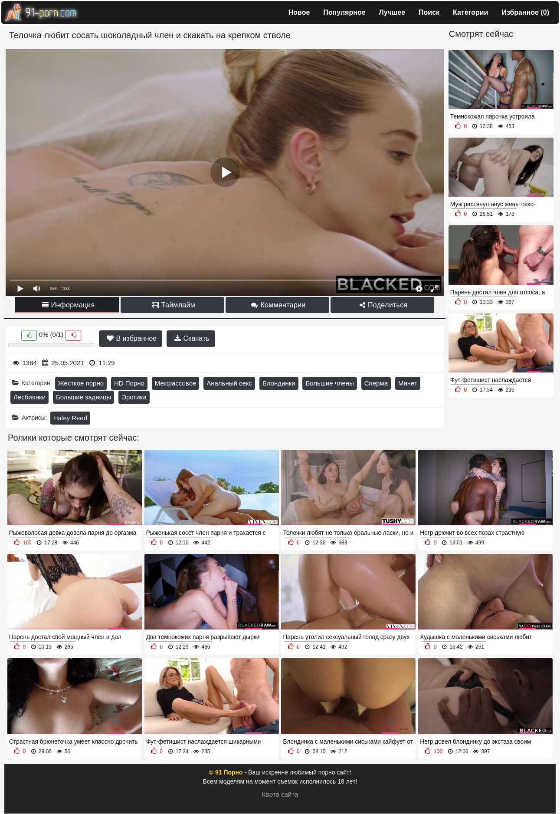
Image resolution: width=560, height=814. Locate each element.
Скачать (191, 338)
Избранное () (525, 12)
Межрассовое (175, 383)
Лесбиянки (29, 397)
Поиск (429, 12)
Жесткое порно (81, 383)
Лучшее (392, 12)
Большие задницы (83, 397)
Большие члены (329, 383)
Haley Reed (70, 418)
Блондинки (278, 383)
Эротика (134, 397)
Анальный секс (229, 383)
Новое (299, 12)
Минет (407, 383)
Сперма (376, 383)
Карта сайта (280, 794)
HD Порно (129, 383)
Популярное (344, 12)
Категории (470, 12)
